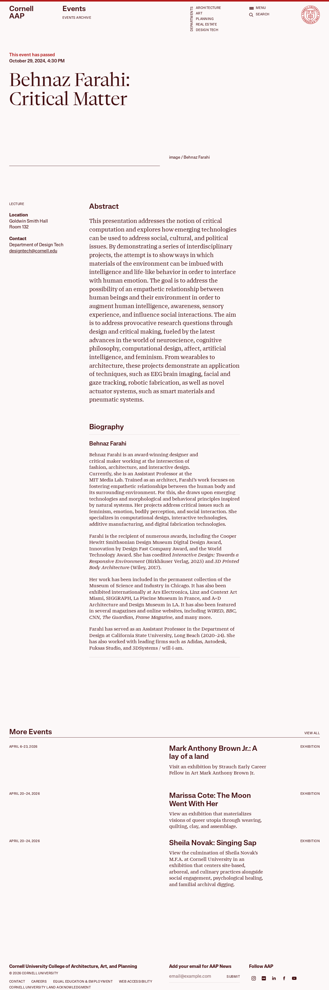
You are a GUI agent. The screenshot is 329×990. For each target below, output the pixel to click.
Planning (205, 19)
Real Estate (206, 24)
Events (74, 9)
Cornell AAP (21, 13)
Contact (17, 982)
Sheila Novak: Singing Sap (212, 843)
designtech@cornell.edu (33, 251)
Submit (233, 977)
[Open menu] (257, 8)
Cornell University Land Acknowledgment (50, 987)
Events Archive (76, 18)
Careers (39, 982)
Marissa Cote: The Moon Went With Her (210, 800)
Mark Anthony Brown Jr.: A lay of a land (213, 753)
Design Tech (207, 30)
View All (312, 733)
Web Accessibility (135, 982)
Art (199, 13)
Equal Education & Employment (83, 982)
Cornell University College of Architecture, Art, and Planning (73, 966)
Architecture (208, 8)
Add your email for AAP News (200, 966)
